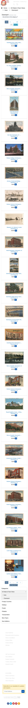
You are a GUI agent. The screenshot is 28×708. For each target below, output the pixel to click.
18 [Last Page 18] (17, 22)
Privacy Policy (8, 640)
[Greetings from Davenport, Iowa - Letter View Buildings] (14, 336)
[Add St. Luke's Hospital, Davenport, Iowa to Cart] (16, 69)
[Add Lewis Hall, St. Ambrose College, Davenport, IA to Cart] (16, 554)
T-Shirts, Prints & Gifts (10, 661)
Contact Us (22, 1)
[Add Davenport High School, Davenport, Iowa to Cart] (16, 300)
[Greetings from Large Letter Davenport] (14, 36)
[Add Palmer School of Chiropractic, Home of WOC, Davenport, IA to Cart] (16, 207)
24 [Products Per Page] (12, 24)
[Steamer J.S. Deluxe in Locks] (14, 221)
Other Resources (9, 680)
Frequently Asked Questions (12, 635)
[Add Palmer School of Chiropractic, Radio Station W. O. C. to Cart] (16, 392)
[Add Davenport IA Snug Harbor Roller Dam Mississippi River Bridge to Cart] (16, 323)
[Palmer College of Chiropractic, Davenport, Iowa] (14, 151)
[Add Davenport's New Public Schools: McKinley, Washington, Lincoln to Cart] (16, 277)
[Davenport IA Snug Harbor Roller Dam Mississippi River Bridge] (14, 313)
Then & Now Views (9, 678)
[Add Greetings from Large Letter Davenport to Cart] (16, 46)
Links (4, 650)
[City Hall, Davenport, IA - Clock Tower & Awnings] (14, 128)
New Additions (5, 621)
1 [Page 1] (6, 22)
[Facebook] (8, 703)
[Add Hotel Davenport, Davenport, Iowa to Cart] (16, 508)
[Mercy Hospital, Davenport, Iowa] (14, 82)
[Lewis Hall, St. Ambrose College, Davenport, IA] (14, 544)
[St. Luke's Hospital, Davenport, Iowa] (14, 59)
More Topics (5, 618)
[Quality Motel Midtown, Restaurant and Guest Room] (14, 567)
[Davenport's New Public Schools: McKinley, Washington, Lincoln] (14, 267)
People (4, 608)
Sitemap (7, 645)
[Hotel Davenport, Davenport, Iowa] (14, 498)
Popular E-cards (9, 664)
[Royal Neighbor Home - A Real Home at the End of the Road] (14, 405)
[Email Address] (12, 691)
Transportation (6, 614)
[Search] (14, 4)
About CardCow (9, 632)
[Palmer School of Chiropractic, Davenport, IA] (14, 475)
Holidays (4, 604)
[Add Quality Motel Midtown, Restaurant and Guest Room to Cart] (16, 577)
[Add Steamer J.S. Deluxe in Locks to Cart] (16, 230)
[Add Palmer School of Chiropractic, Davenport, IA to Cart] (16, 485)
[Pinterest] (16, 703)
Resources (6, 669)
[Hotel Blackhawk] (14, 105)
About (5, 629)
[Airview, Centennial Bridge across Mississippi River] (14, 174)
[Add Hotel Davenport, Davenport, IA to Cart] (16, 254)
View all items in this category (10, 17)
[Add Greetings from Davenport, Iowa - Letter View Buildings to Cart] (16, 346)
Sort (15, 24)
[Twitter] (10, 703)
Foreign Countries (6, 601)
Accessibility (8, 673)
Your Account (16, 1)
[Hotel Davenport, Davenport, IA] (14, 244)
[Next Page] (20, 22)
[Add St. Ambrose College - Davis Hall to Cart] (16, 531)
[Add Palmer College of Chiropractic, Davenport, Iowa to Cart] (16, 161)
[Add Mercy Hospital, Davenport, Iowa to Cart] (16, 92)
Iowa (4, 595)
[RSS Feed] (19, 703)
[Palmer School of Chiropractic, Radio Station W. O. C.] (14, 382)
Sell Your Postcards (10, 654)
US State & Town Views (14, 592)
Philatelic (4, 611)
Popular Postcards (9, 659)
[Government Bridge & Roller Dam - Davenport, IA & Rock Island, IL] (14, 452)
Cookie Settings (9, 642)
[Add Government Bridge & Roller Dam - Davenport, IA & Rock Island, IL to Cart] (16, 461)
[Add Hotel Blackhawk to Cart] (16, 115)
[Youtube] (13, 703)
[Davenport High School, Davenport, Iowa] (14, 290)
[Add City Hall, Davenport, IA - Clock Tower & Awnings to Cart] (16, 138)
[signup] (23, 691)
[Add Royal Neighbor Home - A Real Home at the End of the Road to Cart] (16, 415)
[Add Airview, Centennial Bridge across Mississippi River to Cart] (16, 184)
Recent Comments (9, 675)
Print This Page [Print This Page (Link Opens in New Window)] (13, 585)
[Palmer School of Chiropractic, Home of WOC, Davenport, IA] (14, 198)
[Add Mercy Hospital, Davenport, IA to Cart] (16, 369)
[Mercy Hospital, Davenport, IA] (14, 359)
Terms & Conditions (10, 637)
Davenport (6, 598)
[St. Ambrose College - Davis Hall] (14, 521)
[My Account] (17, 4)
